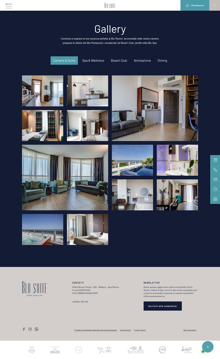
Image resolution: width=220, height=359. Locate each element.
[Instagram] (30, 329)
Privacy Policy (140, 330)
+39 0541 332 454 (80, 301)
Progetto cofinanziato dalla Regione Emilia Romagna (95, 330)
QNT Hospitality (189, 330)
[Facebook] (23, 329)
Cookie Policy (125, 330)
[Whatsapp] (36, 329)
